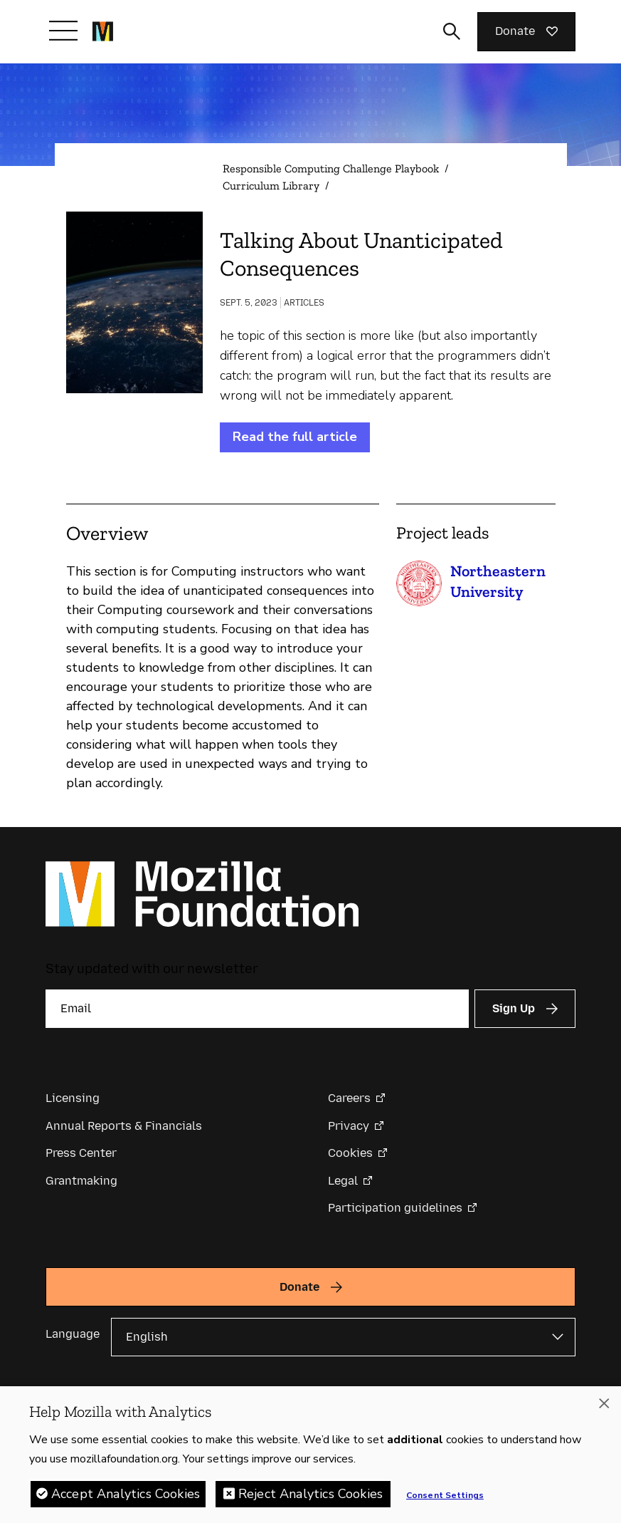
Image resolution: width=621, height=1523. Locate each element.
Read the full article (295, 436)
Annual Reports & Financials (124, 1126)
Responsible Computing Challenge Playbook (331, 168)
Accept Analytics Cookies (125, 1497)
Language (73, 1334)
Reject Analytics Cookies (310, 1497)
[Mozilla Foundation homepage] (102, 31)
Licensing (73, 1098)
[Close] (604, 1407)
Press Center (81, 1153)
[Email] (257, 1008)
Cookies (350, 1153)
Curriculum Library (271, 185)
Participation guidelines (395, 1208)
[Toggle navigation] (63, 30)
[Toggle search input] (451, 31)
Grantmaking (81, 1180)
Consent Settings (445, 1498)
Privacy (348, 1126)
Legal (343, 1180)
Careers (349, 1098)
